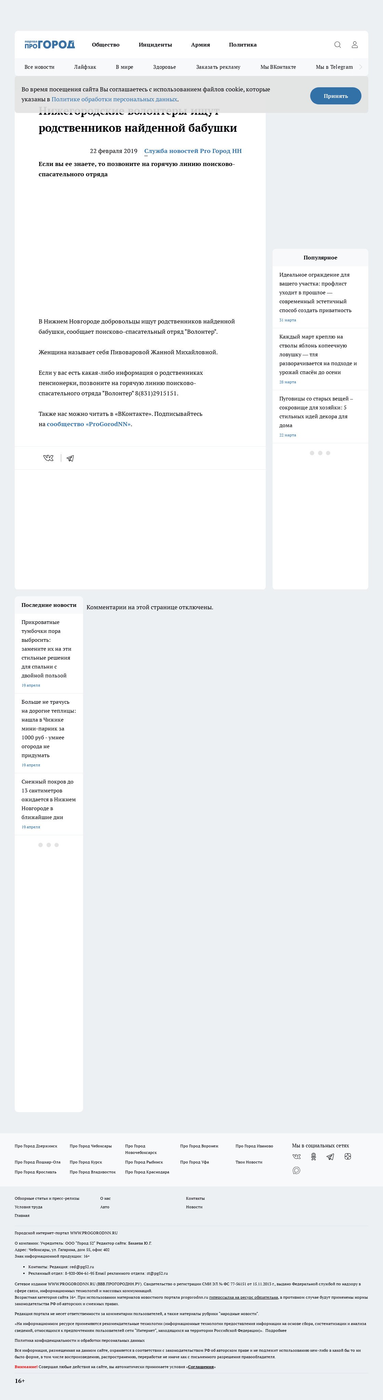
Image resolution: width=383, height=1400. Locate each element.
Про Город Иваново (254, 1145)
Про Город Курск (86, 1161)
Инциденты (155, 44)
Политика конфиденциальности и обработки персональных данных (80, 1340)
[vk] (49, 458)
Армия (200, 44)
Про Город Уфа (194, 1161)
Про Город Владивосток (93, 1171)
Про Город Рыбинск (144, 1161)
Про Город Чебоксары (91, 1145)
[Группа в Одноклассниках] (313, 1156)
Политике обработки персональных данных (114, 99)
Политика (243, 44)
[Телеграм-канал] (330, 1156)
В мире (124, 67)
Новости (194, 1206)
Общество (106, 44)
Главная (22, 1215)
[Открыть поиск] (337, 44)
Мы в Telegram (334, 67)
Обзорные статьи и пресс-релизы (47, 1198)
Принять (336, 95)
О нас (105, 1198)
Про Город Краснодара (147, 1171)
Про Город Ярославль (35, 1171)
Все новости (39, 67)
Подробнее (276, 1330)
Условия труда (28, 1206)
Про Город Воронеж (199, 1145)
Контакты (195, 1198)
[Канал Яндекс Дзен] (347, 1156)
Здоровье (164, 67)
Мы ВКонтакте (278, 67)
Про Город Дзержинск (36, 1145)
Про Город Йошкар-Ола (38, 1161)
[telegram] (72, 458)
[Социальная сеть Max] (296, 1170)
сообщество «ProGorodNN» (89, 424)
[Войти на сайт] (354, 44)
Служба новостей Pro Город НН (193, 151)
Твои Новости (249, 1161)
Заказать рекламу (218, 67)
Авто (104, 1206)
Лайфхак (85, 67)
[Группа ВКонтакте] (296, 1156)
